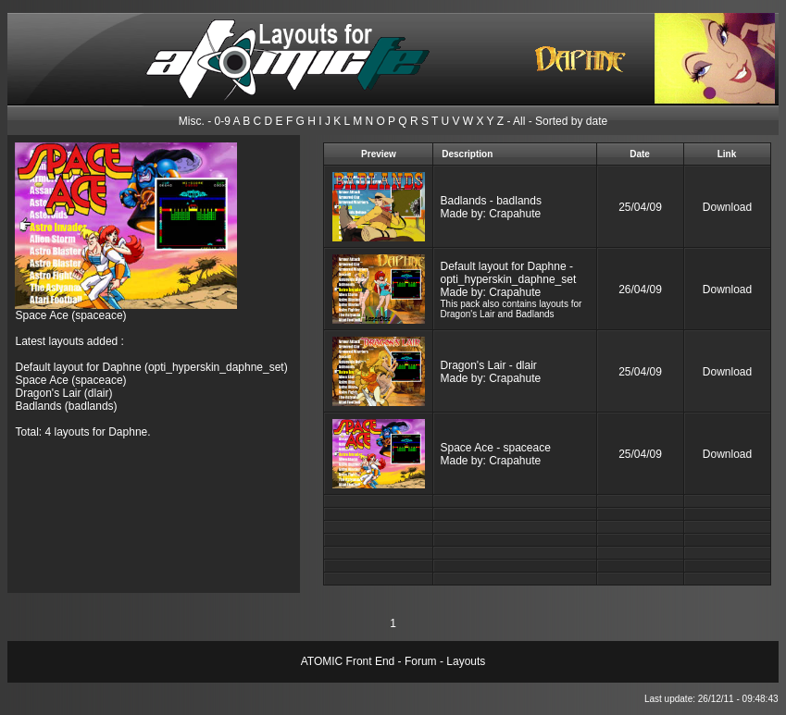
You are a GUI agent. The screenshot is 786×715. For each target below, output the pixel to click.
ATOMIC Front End (348, 661)
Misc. (192, 121)
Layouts (465, 661)
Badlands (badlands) (66, 406)
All (519, 121)
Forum (421, 661)
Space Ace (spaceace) (70, 315)
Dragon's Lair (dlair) (63, 393)
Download (727, 207)
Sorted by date (571, 121)
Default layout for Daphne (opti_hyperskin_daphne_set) (151, 367)
